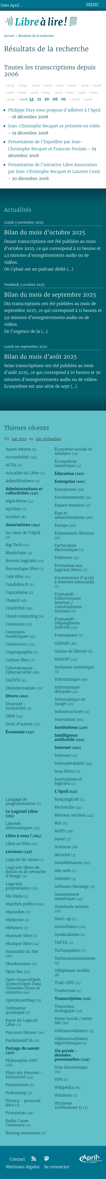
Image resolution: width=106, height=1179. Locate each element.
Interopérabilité (73, 763)
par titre (19, 438)
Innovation (69, 719)
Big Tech (17, 544)
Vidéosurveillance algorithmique (71, 1040)
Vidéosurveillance (74, 1030)
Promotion (20, 1112)
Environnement (73, 497)
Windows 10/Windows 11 (71, 1105)
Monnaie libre (21, 935)
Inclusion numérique (74, 669)
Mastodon (18, 911)
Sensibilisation (72, 862)
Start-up (65, 918)
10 (46, 99)
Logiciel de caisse (25, 859)
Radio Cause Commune (18, 1122)
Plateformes (20, 1084)
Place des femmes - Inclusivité (24, 1074)
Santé (63, 838)
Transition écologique (69, 1008)
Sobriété (65, 878)
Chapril (16, 600)
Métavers (17, 927)
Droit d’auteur (23, 723)
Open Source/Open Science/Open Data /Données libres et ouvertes (23, 986)
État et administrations (74, 515)
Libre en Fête (22, 843)
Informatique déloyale (67, 689)
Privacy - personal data (23, 1102)
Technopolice (70, 950)
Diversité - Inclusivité (18, 706)
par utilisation (48, 438)
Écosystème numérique (68, 463)
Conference (20, 644)
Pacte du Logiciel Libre (22, 1022)
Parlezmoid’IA (22, 1040)
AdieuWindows (22, 480)
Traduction (68, 990)
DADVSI (16, 680)
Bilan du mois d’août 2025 (40, 356)
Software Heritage (74, 886)
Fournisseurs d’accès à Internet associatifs (74, 582)
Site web (65, 870)
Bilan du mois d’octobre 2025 (44, 232)
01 (63, 99)
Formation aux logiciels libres (71, 567)
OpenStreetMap (23, 1000)
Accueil (9, 36)
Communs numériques (20, 634)
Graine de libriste (73, 651)
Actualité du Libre (25, 472)
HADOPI (66, 659)
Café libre (18, 576)
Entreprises (69, 489)
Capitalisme (19, 592)
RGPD (64, 830)
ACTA (14, 465)
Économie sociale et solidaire (73, 451)
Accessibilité (21, 457)
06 (55, 99)
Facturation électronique (69, 547)
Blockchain (19, 552)
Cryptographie (22, 652)
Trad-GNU (68, 982)
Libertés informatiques (23, 825)
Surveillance (70, 926)
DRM (14, 716)
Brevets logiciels (25, 560)
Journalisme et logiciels (68, 781)
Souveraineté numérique (69, 896)
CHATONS (19, 608)
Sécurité (65, 854)
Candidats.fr (20, 584)
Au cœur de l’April (23, 534)
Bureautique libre (25, 568)
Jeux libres (67, 771)
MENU (92, 4)
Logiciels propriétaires (22, 886)
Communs (19, 624)
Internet (66, 755)
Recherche (68, 807)
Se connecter (57, 1167)
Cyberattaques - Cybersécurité (22, 670)
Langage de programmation (23, 801)
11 (39, 99)
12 (31, 99)
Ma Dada (17, 896)
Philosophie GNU (22, 1062)
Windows (66, 1095)
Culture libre (20, 660)
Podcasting (19, 1092)
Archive (16, 516)
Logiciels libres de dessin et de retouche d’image (26, 871)
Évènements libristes (74, 535)
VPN (61, 1079)
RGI (61, 823)
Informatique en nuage (70, 701)
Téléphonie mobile (72, 972)
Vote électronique (71, 1069)
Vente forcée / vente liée (73, 1020)
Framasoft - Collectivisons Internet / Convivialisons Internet (68, 602)
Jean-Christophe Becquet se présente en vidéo (54, 126)
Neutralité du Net (22, 953)
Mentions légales (23, 1167)
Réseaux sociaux (74, 815)
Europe (65, 525)
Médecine (17, 919)
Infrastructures (72, 711)
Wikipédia (68, 1087)
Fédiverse (67, 557)
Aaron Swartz (21, 449)
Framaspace (69, 635)
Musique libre (22, 943)
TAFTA (64, 942)
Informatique (71, 679)
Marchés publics (25, 903)
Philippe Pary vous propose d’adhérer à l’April (54, 110)
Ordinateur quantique (18, 1010)
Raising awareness (26, 1132)
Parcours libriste (25, 1032)
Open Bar (18, 971)
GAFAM (66, 643)
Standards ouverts (72, 908)
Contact (17, 1159)
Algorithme (19, 500)
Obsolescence (21, 963)
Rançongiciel (70, 799)
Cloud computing (25, 616)
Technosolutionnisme (75, 960)
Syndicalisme (70, 934)
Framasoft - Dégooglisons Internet (67, 623)
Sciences (66, 846)
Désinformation (24, 688)
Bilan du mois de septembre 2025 (50, 294)
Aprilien (16, 508)
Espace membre (72, 505)
